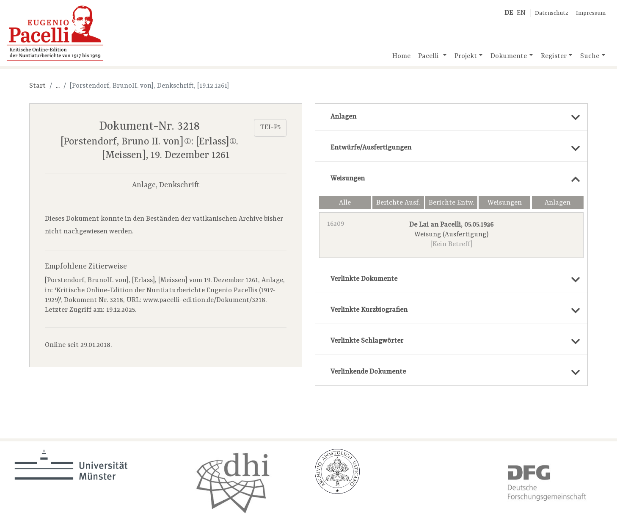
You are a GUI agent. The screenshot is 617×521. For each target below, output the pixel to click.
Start (37, 86)
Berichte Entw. (451, 203)
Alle (345, 203)
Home (401, 56)
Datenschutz (551, 13)
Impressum (591, 13)
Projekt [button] (465, 56)
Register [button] (554, 56)
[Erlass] (216, 141)
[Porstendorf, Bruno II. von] (125, 141)
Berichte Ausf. (398, 203)
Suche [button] (589, 56)
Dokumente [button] (508, 56)
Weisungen (505, 203)
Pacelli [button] (429, 56)
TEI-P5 (270, 127)
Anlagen (557, 203)
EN (521, 13)
